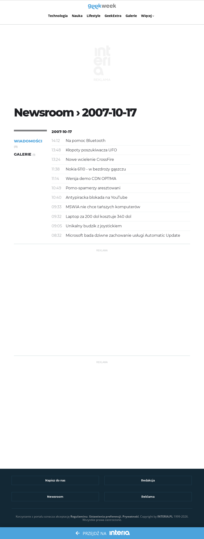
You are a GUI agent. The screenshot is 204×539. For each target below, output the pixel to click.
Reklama (148, 496)
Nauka (77, 15)
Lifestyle (93, 15)
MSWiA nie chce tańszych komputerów (103, 207)
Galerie (131, 15)
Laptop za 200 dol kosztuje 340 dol (98, 216)
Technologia (58, 15)
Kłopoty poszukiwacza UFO (91, 150)
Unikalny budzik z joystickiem (94, 226)
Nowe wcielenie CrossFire (90, 159)
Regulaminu (79, 516)
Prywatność (130, 516)
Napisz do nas (55, 480)
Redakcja (148, 480)
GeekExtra (113, 15)
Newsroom (55, 496)
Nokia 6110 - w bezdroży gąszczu (96, 169)
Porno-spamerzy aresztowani (93, 188)
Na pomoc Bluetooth (86, 140)
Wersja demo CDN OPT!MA (91, 178)
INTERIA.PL (165, 516)
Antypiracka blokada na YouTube (96, 197)
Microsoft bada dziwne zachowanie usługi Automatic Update (123, 235)
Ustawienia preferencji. (105, 516)
